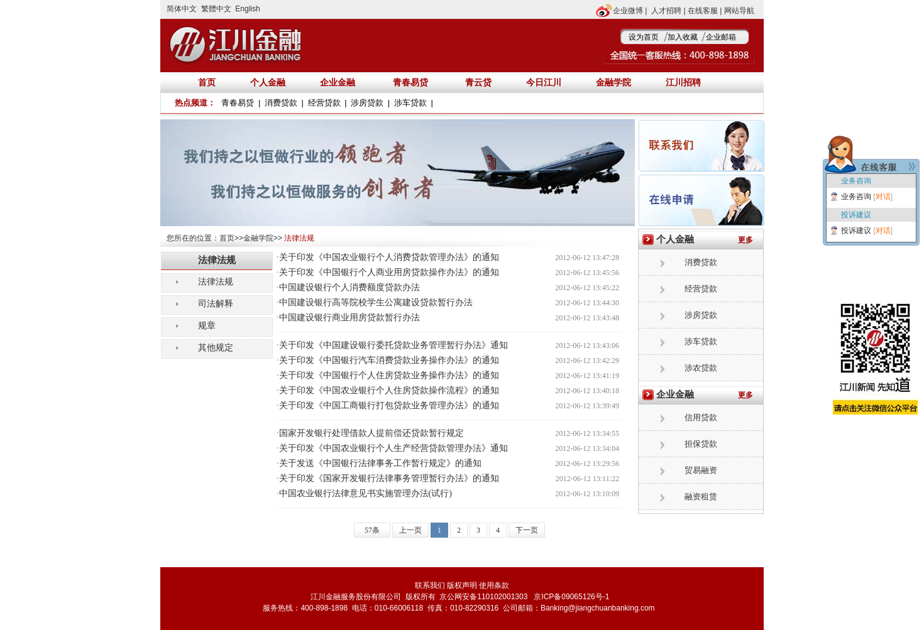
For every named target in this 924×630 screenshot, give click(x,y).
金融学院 (258, 238)
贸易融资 (701, 470)
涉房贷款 (367, 102)
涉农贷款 (701, 367)
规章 (207, 325)
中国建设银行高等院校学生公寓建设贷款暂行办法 (376, 302)
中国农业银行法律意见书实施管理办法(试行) (365, 493)
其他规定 (215, 347)
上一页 (410, 530)
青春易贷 (410, 82)
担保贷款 (701, 443)
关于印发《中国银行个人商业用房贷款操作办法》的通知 (389, 272)
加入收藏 (683, 37)
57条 (372, 530)
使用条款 (494, 585)
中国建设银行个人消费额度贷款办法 (349, 287)
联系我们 (430, 585)
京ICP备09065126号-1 (570, 596)
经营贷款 (324, 102)
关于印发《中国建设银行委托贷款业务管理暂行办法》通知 (393, 345)
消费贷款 (281, 102)
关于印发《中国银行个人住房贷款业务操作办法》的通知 (389, 375)
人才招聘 (666, 10)
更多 (745, 240)
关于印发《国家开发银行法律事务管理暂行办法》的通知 (389, 478)
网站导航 (739, 10)
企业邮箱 (721, 37)
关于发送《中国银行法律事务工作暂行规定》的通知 (380, 463)
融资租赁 (701, 496)
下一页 (526, 530)
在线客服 (703, 10)
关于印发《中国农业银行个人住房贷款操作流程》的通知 (389, 390)
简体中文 (182, 8)
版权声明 (462, 585)
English (247, 8)
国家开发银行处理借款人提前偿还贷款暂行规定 (371, 433)
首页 (226, 238)
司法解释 (215, 303)
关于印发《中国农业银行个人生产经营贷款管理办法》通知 (393, 448)
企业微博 (628, 10)
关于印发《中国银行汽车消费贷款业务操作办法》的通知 (389, 360)
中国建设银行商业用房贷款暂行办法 (349, 317)
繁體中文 (216, 8)
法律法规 (215, 281)
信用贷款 (701, 417)
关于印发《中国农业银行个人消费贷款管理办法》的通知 (389, 257)
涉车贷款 (410, 102)
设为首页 (644, 37)
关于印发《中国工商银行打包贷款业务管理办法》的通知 (389, 405)
